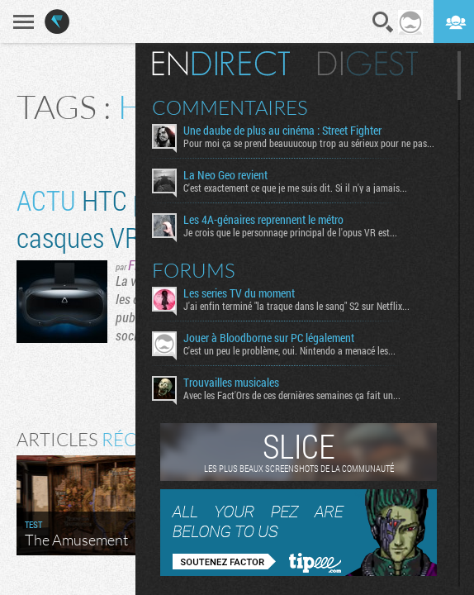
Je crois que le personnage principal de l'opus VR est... (290, 232)
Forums (193, 270)
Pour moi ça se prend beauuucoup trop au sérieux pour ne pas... (308, 143)
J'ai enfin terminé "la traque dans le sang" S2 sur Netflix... (296, 306)
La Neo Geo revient (225, 175)
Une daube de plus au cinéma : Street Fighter (282, 130)
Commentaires (230, 107)
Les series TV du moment (239, 293)
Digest (368, 63)
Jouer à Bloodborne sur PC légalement (268, 338)
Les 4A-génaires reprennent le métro (263, 219)
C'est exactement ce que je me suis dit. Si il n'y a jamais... (295, 187)
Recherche (383, 22)
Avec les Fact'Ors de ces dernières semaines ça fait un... (292, 395)
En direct (221, 63)
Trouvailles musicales (231, 382)
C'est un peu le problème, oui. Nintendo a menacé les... (289, 350)
